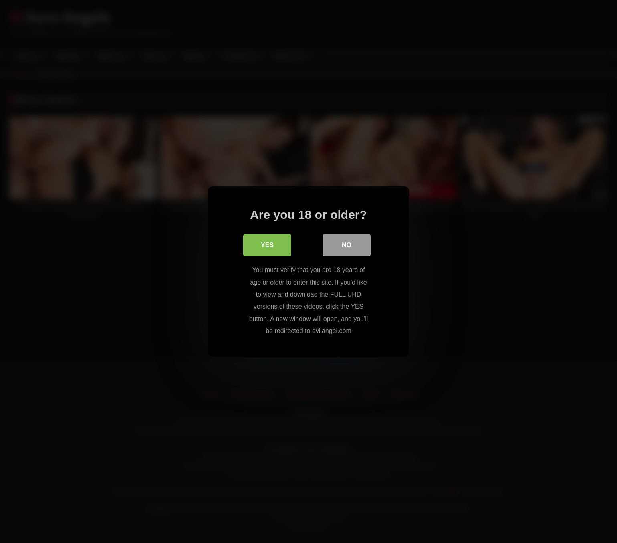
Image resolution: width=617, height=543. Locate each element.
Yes (267, 245)
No (346, 245)
